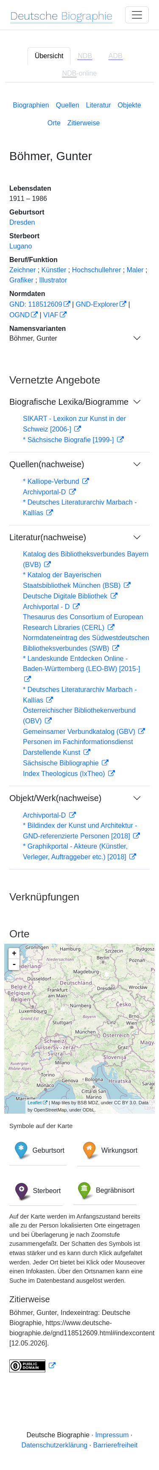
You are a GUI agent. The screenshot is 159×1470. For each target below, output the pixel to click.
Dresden (22, 222)
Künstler (54, 270)
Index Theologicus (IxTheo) (65, 773)
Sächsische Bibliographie (61, 763)
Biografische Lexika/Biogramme (68, 401)
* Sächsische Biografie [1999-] (69, 439)
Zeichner (22, 270)
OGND (19, 315)
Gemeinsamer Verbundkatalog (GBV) (80, 731)
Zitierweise (83, 123)
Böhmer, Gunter (33, 338)
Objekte (129, 105)
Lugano (20, 246)
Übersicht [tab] (49, 55)
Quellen (67, 105)
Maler (135, 270)
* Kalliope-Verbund (52, 481)
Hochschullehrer (96, 270)
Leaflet (35, 1102)
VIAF (51, 315)
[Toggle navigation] (137, 14)
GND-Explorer (97, 304)
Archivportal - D (47, 606)
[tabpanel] (79, 735)
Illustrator (53, 280)
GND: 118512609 (35, 304)
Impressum (111, 1435)
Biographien (31, 105)
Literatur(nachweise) (47, 537)
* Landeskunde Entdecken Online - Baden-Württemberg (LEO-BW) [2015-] (81, 663)
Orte (54, 123)
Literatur (98, 105)
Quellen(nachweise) (46, 464)
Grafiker (21, 280)
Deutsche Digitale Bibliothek (66, 596)
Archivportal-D (45, 492)
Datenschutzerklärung (55, 1445)
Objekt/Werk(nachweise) (55, 798)
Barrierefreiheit (115, 1445)
